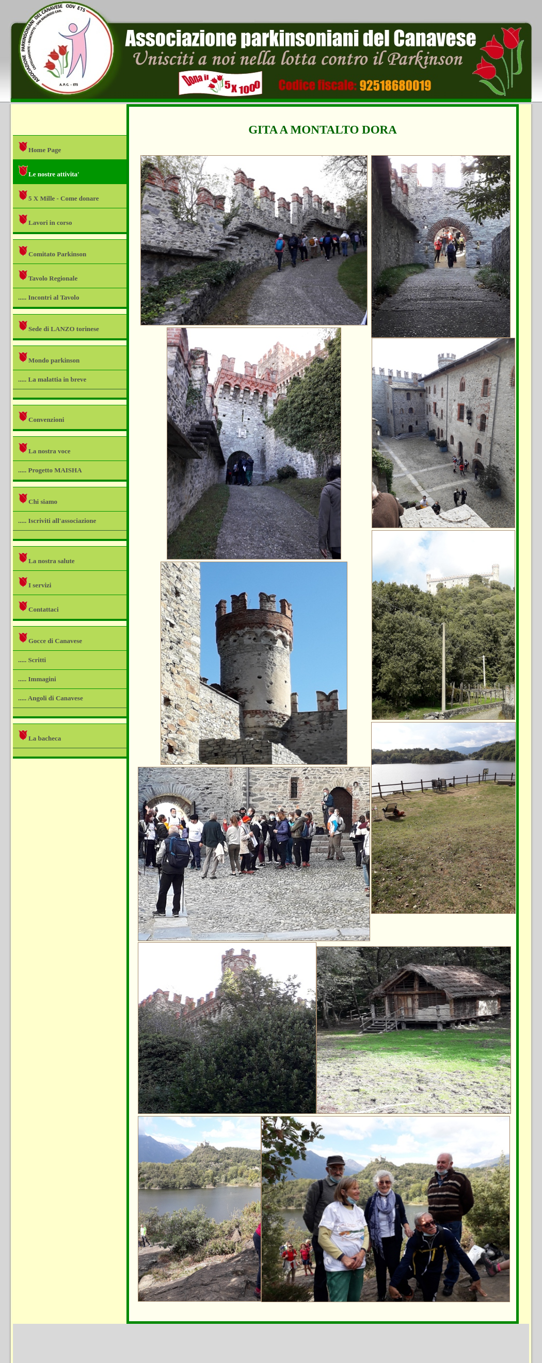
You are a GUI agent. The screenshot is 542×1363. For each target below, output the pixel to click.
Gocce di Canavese (50, 638)
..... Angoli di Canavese (50, 698)
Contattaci (38, 606)
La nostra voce (44, 448)
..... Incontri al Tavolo (48, 297)
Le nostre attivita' (48, 171)
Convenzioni (41, 416)
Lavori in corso (45, 220)
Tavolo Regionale (47, 275)
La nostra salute (46, 558)
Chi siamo (37, 498)
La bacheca (39, 735)
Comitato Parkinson (52, 251)
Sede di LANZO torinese (58, 326)
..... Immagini (37, 679)
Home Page (39, 147)
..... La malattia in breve (52, 379)
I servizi (34, 582)
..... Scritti (32, 660)
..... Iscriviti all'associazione (57, 520)
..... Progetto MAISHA (50, 470)
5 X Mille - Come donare (58, 195)
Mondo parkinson (48, 357)
